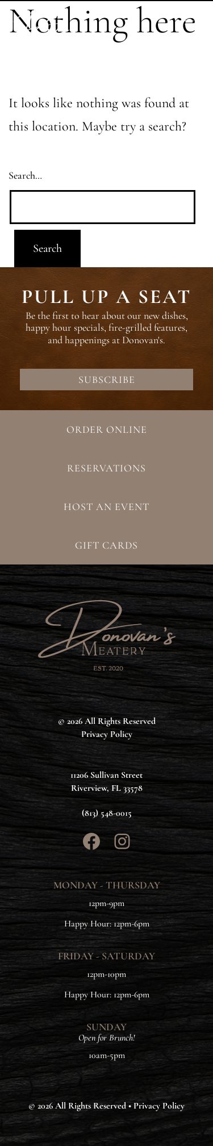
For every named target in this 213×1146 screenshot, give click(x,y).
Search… (25, 175)
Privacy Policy (159, 1105)
